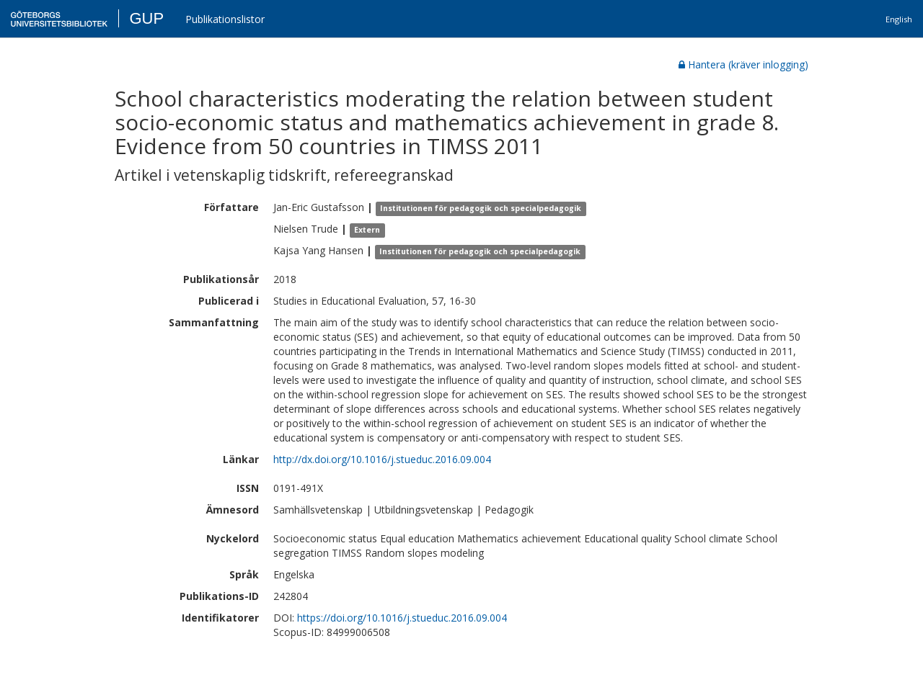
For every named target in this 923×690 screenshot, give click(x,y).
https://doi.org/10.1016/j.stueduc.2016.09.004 (402, 617)
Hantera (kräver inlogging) (743, 64)
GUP (146, 18)
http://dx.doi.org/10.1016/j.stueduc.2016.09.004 (382, 459)
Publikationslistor (225, 19)
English (899, 19)
